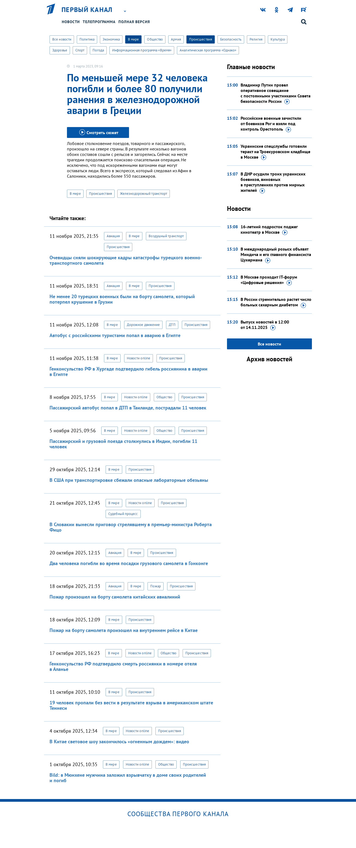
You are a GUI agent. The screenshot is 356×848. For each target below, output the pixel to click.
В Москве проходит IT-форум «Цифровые (269, 280)
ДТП (172, 324)
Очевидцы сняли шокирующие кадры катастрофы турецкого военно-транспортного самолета (126, 260)
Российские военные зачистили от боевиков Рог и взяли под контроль (271, 123)
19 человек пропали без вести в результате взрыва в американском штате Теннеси (131, 705)
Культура (278, 39)
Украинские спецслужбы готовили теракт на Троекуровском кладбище (275, 151)
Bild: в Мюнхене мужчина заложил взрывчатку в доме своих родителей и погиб (128, 778)
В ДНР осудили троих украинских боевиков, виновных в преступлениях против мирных (273, 182)
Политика (86, 39)
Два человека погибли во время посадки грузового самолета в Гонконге (129, 563)
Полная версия (134, 21)
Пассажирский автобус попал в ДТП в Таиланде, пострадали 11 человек (128, 408)
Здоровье (59, 50)
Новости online (138, 358)
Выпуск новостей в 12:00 (265, 325)
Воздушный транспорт (166, 236)
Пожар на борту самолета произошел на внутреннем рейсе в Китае (124, 630)
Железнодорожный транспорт (143, 193)
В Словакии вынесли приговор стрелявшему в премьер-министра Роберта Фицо (131, 527)
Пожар (155, 586)
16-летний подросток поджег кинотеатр (269, 229)
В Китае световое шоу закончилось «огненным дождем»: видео (119, 741)
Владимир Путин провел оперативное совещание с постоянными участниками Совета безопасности (276, 93)
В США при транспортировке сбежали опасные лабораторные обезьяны (129, 480)
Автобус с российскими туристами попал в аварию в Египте (115, 335)
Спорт (80, 50)
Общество (155, 39)
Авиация (113, 236)
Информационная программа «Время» (141, 50)
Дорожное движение (143, 324)
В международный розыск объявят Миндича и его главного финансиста (276, 254)
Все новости (61, 39)
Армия (176, 39)
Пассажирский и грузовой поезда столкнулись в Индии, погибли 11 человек (123, 444)
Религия (256, 39)
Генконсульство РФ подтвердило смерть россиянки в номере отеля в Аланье (123, 666)
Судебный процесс (123, 513)
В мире (133, 39)
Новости (71, 21)
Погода (98, 50)
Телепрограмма (99, 21)
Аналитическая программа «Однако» (208, 50)
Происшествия (200, 39)
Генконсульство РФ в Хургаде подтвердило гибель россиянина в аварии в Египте (128, 371)
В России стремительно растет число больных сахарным (276, 302)
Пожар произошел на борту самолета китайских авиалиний (115, 597)
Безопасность (230, 39)
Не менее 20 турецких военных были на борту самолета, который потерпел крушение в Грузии (122, 299)
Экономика (111, 39)
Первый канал (87, 10)
